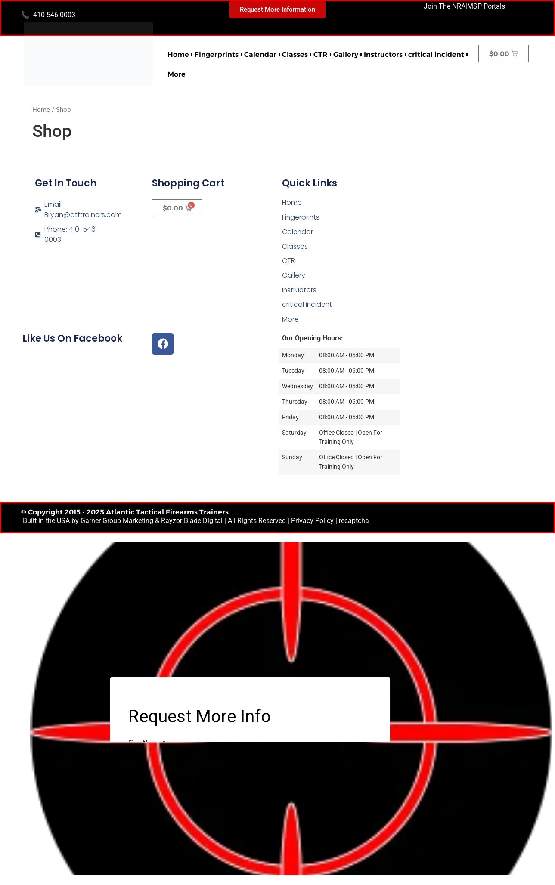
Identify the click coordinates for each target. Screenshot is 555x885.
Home (178, 54)
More (176, 74)
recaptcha (354, 522)
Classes (295, 54)
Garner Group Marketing (117, 522)
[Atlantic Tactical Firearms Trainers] (472, 230)
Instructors (383, 54)
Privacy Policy (312, 522)
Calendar (260, 54)
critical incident (436, 54)
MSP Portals (486, 6)
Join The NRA (444, 6)
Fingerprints (217, 54)
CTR (320, 54)
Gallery (345, 54)
